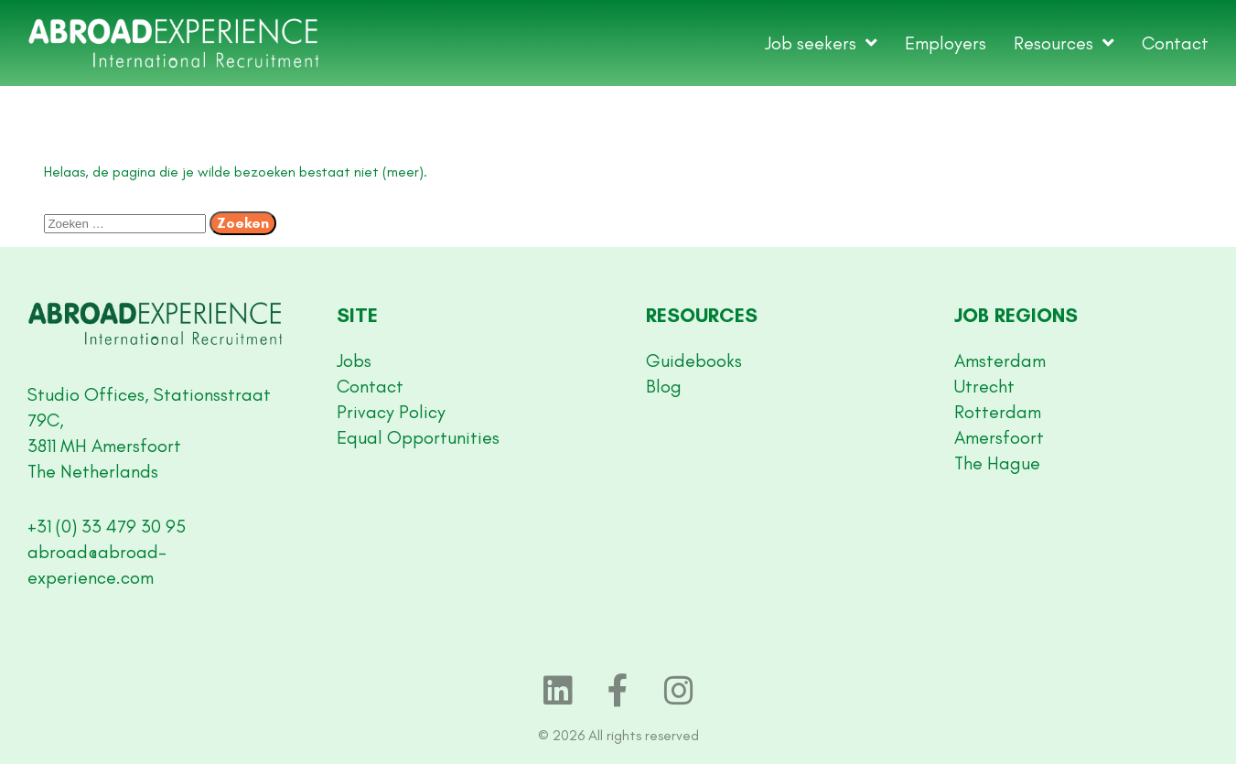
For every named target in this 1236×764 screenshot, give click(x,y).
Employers (945, 43)
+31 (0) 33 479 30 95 (106, 526)
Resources (1064, 43)
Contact (1175, 43)
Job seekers (821, 43)
